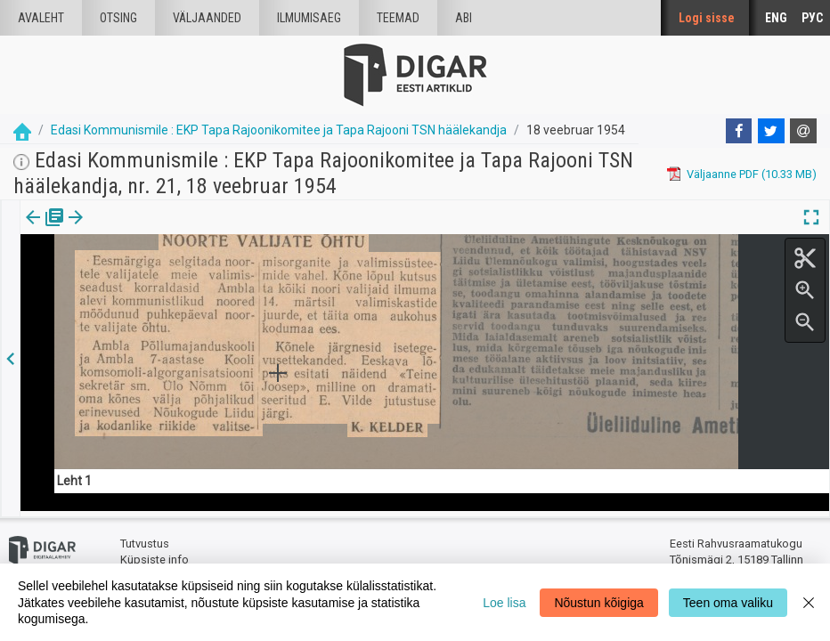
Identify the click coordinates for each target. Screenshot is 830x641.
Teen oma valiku (728, 603)
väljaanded (207, 18)
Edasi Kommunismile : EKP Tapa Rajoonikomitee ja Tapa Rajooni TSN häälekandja (279, 130)
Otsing (118, 18)
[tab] (45, 230)
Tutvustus (144, 539)
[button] (152, 229)
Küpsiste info (154, 554)
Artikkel (124, 230)
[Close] (808, 602)
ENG (776, 18)
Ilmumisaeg (309, 18)
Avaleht (41, 18)
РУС (812, 18)
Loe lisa (504, 603)
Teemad (398, 18)
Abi (463, 18)
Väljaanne (45, 230)
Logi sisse (707, 18)
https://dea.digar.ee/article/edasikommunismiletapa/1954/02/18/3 (195, 279)
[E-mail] (803, 130)
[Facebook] (739, 130)
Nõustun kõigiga (598, 603)
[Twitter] (771, 130)
